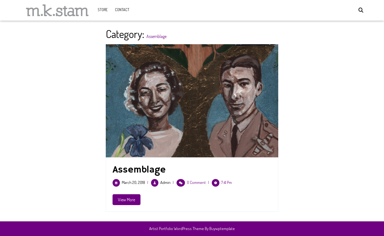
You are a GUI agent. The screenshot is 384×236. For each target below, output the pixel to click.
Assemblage (139, 170)
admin (165, 182)
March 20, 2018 (133, 182)
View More (129, 200)
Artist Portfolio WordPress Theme (176, 228)
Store (103, 9)
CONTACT (122, 9)
